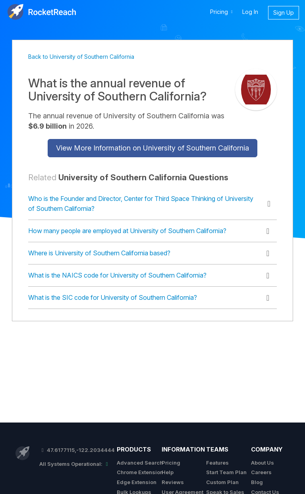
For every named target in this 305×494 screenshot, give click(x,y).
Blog (257, 482)
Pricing (171, 462)
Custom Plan (222, 482)
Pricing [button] (222, 11)
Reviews (173, 482)
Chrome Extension (140, 472)
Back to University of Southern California (81, 56)
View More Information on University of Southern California (152, 148)
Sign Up (283, 12)
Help (168, 472)
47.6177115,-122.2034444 (77, 450)
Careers (261, 472)
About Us (262, 462)
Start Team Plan (226, 472)
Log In (250, 11)
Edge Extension (136, 482)
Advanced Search (140, 462)
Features (217, 462)
